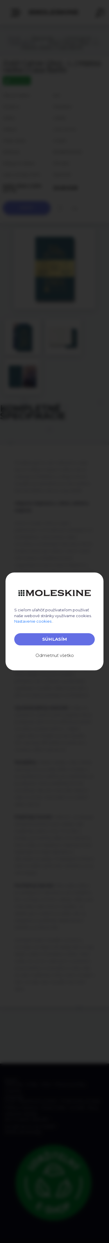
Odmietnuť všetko (54, 655)
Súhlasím (54, 639)
